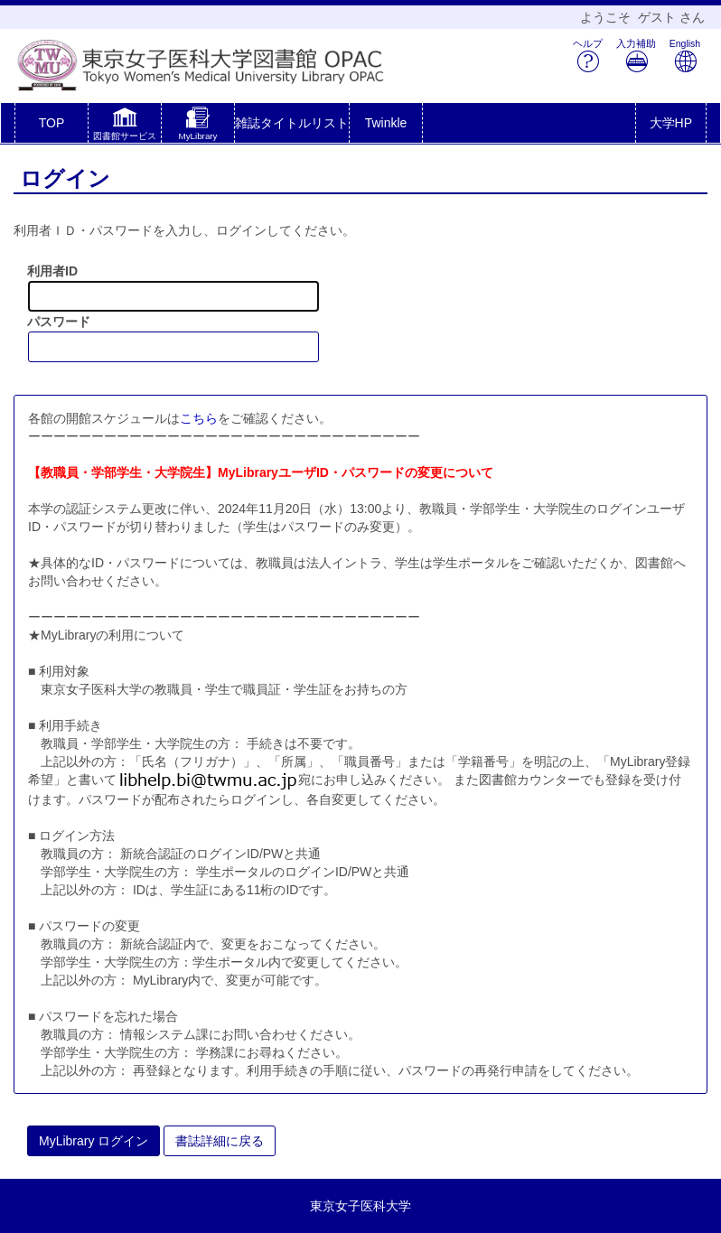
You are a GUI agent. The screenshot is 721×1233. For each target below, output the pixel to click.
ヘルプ (588, 55)
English (685, 55)
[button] (125, 126)
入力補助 (636, 55)
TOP (52, 123)
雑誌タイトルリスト (292, 123)
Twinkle (386, 123)
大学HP (671, 123)
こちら (199, 418)
